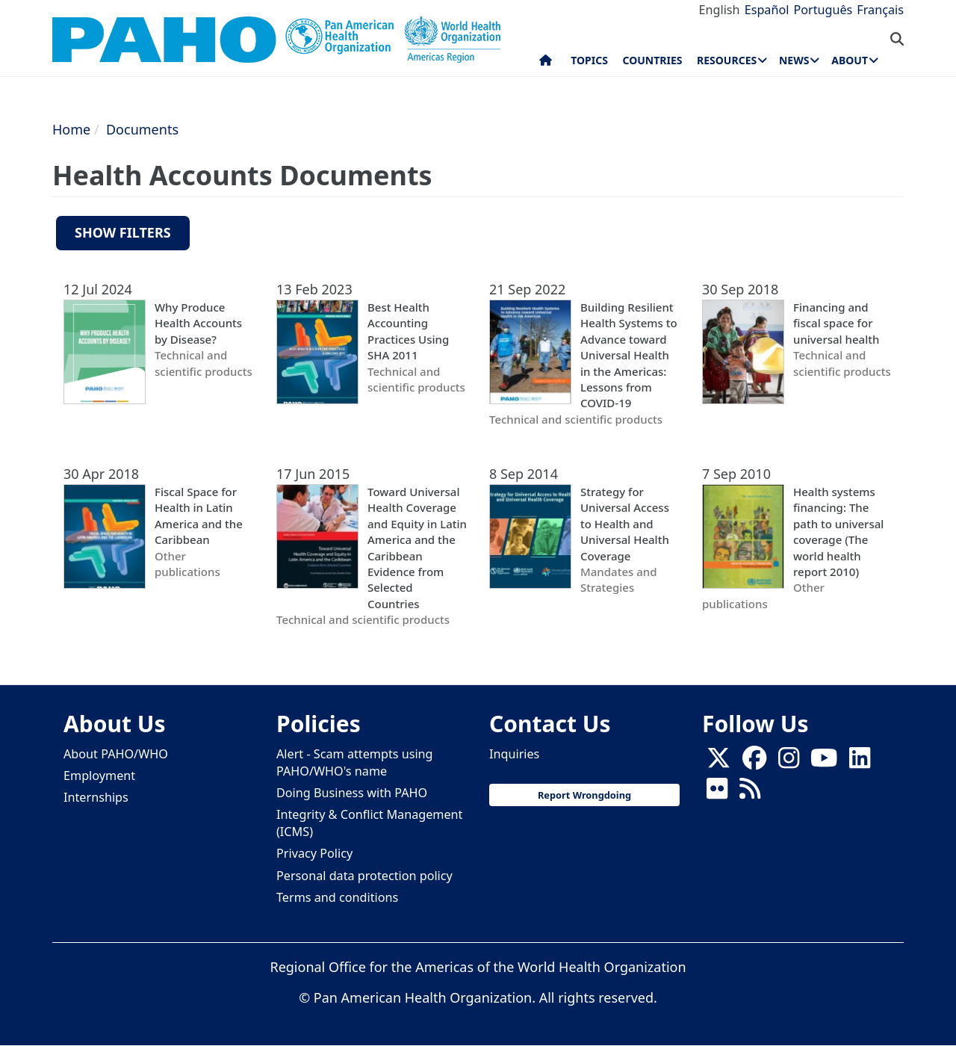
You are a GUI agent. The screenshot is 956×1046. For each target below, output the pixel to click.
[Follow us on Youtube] (823, 762)
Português (822, 9)
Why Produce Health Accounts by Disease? (198, 323)
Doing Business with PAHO (351, 792)
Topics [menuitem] (589, 60)
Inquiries (514, 754)
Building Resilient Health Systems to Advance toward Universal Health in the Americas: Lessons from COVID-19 (628, 355)
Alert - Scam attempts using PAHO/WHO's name (354, 762)
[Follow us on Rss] (749, 792)
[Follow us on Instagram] (788, 762)
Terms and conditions (337, 897)
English (719, 9)
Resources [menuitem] (727, 60)
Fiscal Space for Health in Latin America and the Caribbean (199, 515)
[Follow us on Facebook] (754, 762)
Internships (95, 797)
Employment (99, 775)
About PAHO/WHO (115, 754)
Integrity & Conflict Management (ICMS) (369, 823)
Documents (142, 129)
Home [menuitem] (545, 63)
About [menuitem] (849, 60)
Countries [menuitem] (652, 60)
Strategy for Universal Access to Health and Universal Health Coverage (624, 523)
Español (767, 9)
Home (71, 129)
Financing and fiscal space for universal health (836, 323)
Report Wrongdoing (584, 795)
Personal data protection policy (364, 875)
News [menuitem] (794, 60)
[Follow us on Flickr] (717, 792)
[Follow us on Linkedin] (859, 762)
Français (880, 9)
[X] (718, 762)
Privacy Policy (314, 853)
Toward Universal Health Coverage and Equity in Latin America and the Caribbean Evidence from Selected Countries (417, 547)
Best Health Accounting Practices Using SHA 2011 (408, 331)
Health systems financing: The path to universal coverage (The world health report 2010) (838, 531)
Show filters (123, 232)
